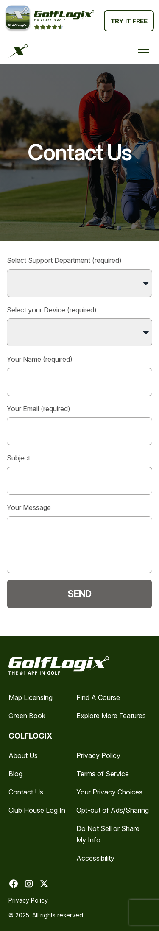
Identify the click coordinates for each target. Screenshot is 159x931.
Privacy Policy (98, 755)
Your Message (79, 538)
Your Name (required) (79, 375)
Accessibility (95, 858)
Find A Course (98, 697)
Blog (15, 773)
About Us (23, 755)
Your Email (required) (79, 425)
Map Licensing (30, 697)
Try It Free (129, 21)
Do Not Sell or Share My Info (107, 834)
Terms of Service (102, 773)
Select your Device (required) (79, 326)
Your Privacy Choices (109, 792)
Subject (79, 474)
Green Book (26, 715)
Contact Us (25, 792)
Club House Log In (36, 810)
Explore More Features (111, 715)
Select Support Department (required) (79, 276)
